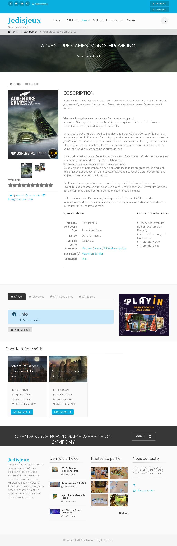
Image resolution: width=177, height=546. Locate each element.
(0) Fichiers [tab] (87, 296)
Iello (84, 258)
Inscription (159, 3)
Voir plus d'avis (20, 330)
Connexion (159, 9)
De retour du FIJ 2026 (73, 483)
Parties (97, 20)
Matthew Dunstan (92, 248)
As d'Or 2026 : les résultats (71, 511)
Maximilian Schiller (92, 253)
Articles (71, 20)
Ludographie (114, 20)
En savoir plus (21, 412)
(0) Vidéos (32, 84)
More (122, 513)
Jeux (84, 20)
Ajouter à (15, 195)
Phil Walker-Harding (114, 248)
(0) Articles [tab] (36, 296)
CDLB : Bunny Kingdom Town (70, 469)
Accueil (57, 20)
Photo (15, 84)
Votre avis (32, 195)
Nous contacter (39, 4)
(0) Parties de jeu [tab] (61, 296)
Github (143, 436)
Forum (131, 20)
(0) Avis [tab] (17, 296)
